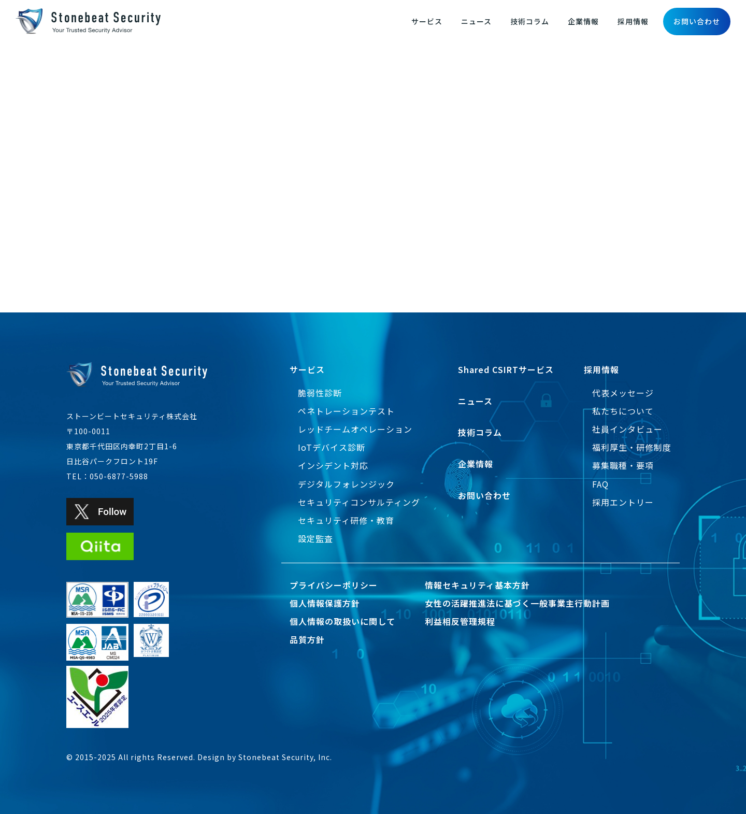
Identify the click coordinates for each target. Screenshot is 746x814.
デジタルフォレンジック (346, 484)
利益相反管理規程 (460, 621)
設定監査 (315, 538)
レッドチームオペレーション (355, 429)
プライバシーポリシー (334, 585)
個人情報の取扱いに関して (342, 621)
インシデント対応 (333, 465)
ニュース (476, 21)
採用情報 (633, 21)
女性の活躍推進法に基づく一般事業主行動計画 (517, 603)
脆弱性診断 (320, 393)
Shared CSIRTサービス (506, 369)
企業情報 (583, 21)
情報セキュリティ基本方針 (477, 585)
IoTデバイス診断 (331, 447)
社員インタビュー (627, 429)
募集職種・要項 (623, 465)
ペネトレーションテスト (346, 411)
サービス (426, 21)
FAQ (600, 484)
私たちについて (623, 411)
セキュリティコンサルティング (359, 502)
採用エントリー (623, 502)
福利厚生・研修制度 (631, 447)
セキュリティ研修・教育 (346, 520)
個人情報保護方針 (325, 603)
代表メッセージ (623, 393)
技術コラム (529, 21)
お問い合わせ (696, 21)
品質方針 (307, 639)
